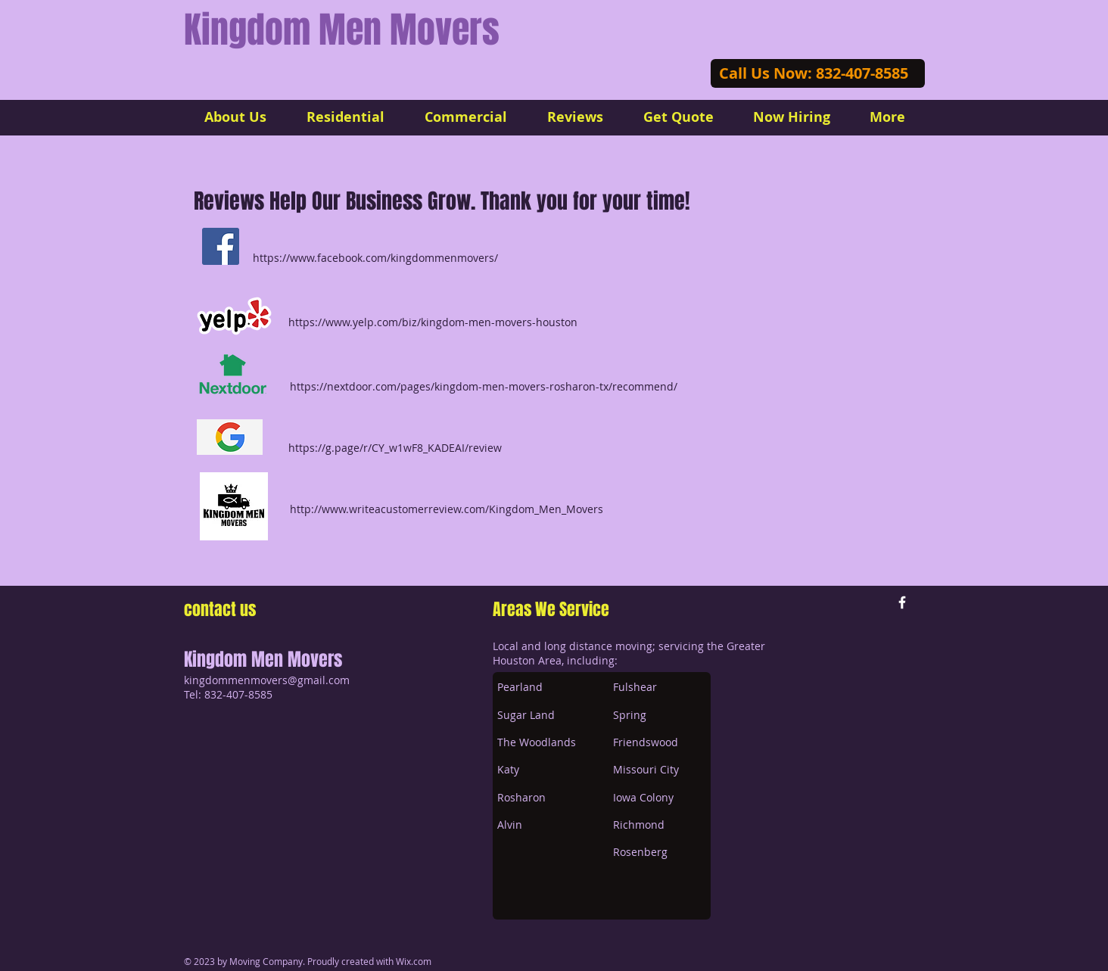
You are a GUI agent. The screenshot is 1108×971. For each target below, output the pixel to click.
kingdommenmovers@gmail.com (267, 680)
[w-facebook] (902, 602)
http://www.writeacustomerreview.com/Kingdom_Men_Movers (446, 509)
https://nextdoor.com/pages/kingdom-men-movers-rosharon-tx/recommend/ (483, 386)
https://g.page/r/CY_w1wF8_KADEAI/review (395, 447)
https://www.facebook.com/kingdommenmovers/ (375, 258)
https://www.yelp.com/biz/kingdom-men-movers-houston (432, 322)
